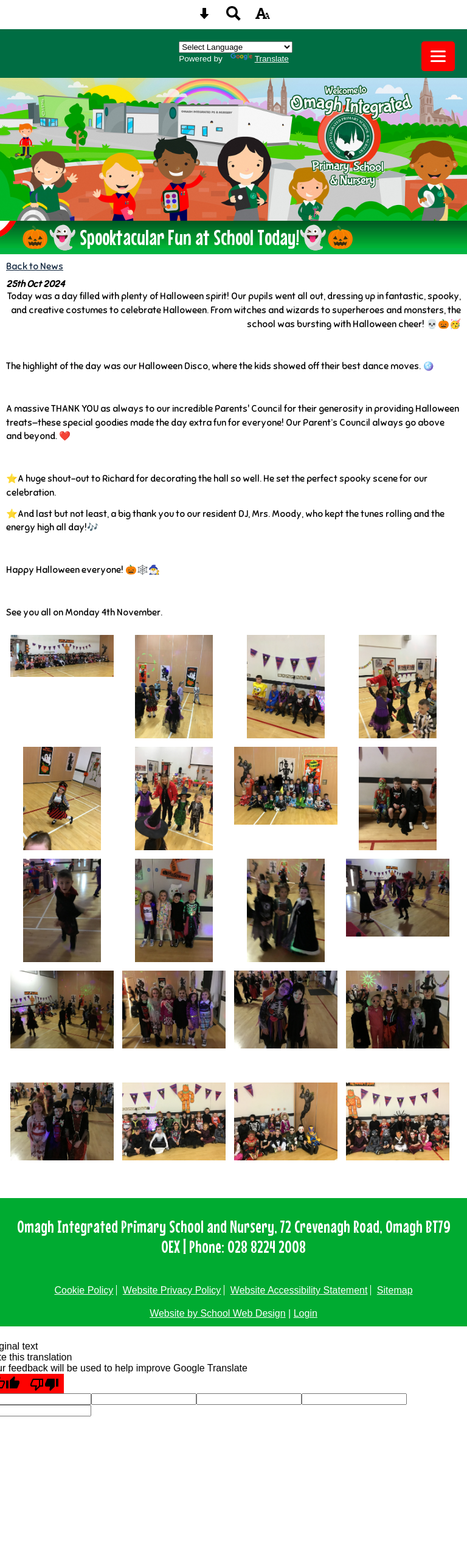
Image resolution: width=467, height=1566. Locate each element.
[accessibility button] (262, 17)
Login (305, 1313)
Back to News (34, 266)
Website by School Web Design (218, 1313)
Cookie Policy (83, 1290)
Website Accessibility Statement (299, 1290)
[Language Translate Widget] (235, 47)
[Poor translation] (44, 1383)
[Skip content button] (204, 17)
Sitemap (395, 1290)
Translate (259, 58)
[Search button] (233, 17)
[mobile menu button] (438, 56)
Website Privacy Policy (172, 1290)
